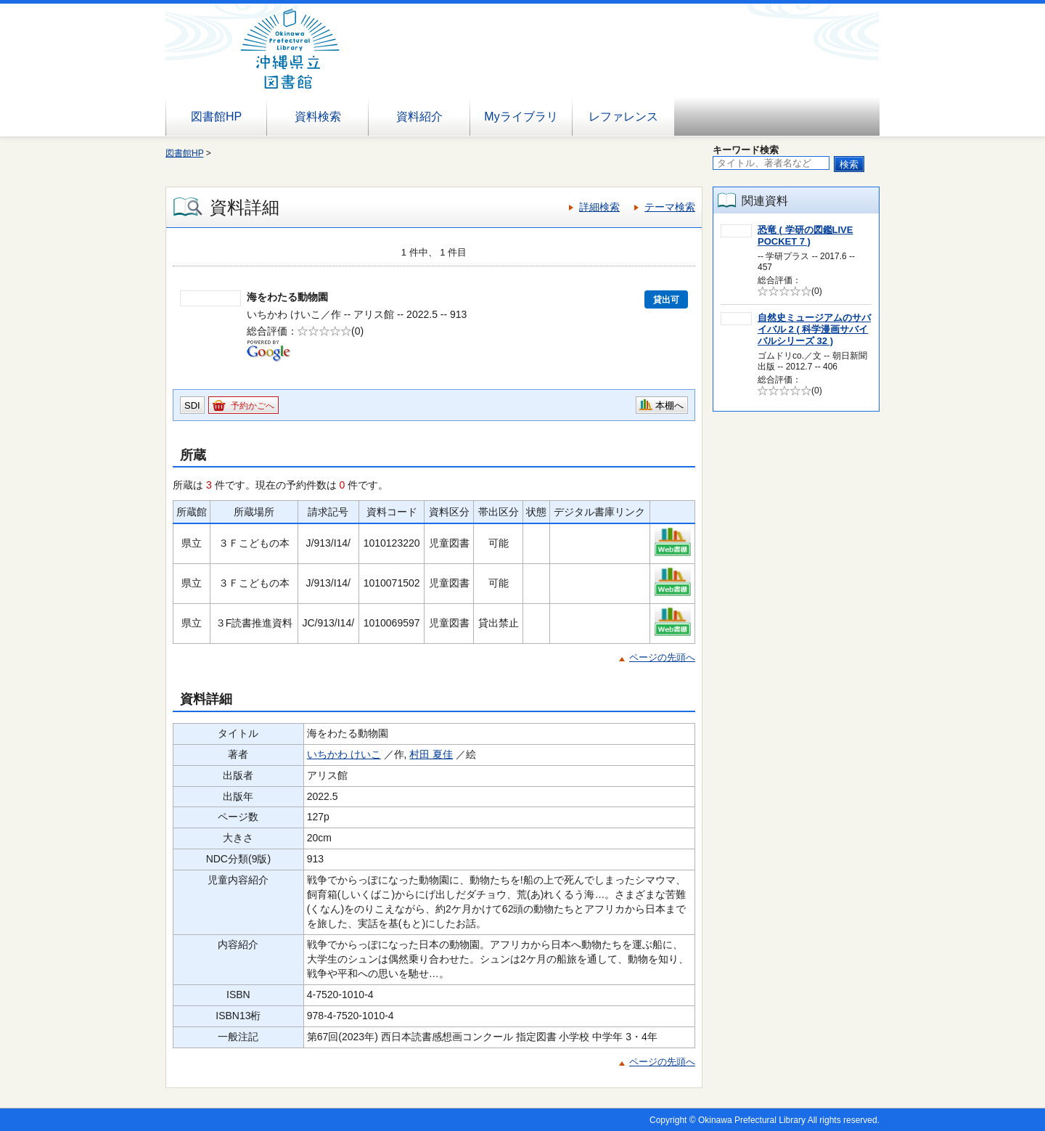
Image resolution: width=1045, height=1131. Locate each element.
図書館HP (216, 116)
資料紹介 (419, 116)
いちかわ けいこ (344, 754)
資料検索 (318, 116)
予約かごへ (252, 406)
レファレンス (623, 116)
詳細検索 (599, 207)
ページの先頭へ (662, 657)
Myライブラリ (520, 116)
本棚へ (669, 405)
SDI (192, 405)
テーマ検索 (669, 207)
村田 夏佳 (431, 754)
